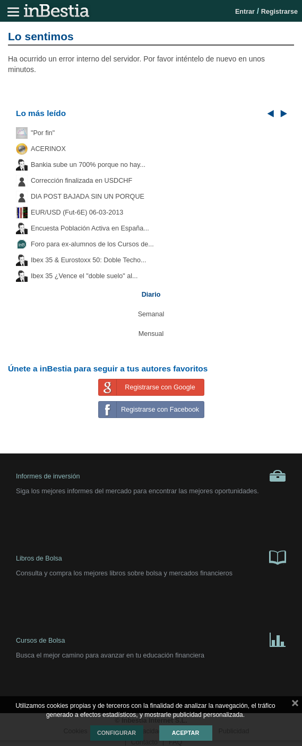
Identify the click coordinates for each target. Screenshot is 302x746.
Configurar (116, 733)
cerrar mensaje (295, 705)
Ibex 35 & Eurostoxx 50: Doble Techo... (88, 260)
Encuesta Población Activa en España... (90, 228)
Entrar (245, 11)
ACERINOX (48, 149)
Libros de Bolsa (151, 557)
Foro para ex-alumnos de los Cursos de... (92, 244)
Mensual (151, 334)
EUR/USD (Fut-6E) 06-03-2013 (77, 212)
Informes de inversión (151, 476)
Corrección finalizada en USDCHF (81, 180)
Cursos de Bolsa (151, 639)
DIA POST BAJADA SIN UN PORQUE (87, 196)
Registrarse (279, 11)
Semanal (151, 314)
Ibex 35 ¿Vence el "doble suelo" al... (84, 276)
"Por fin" (43, 133)
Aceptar (185, 733)
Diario (151, 294)
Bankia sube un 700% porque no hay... (88, 164)
